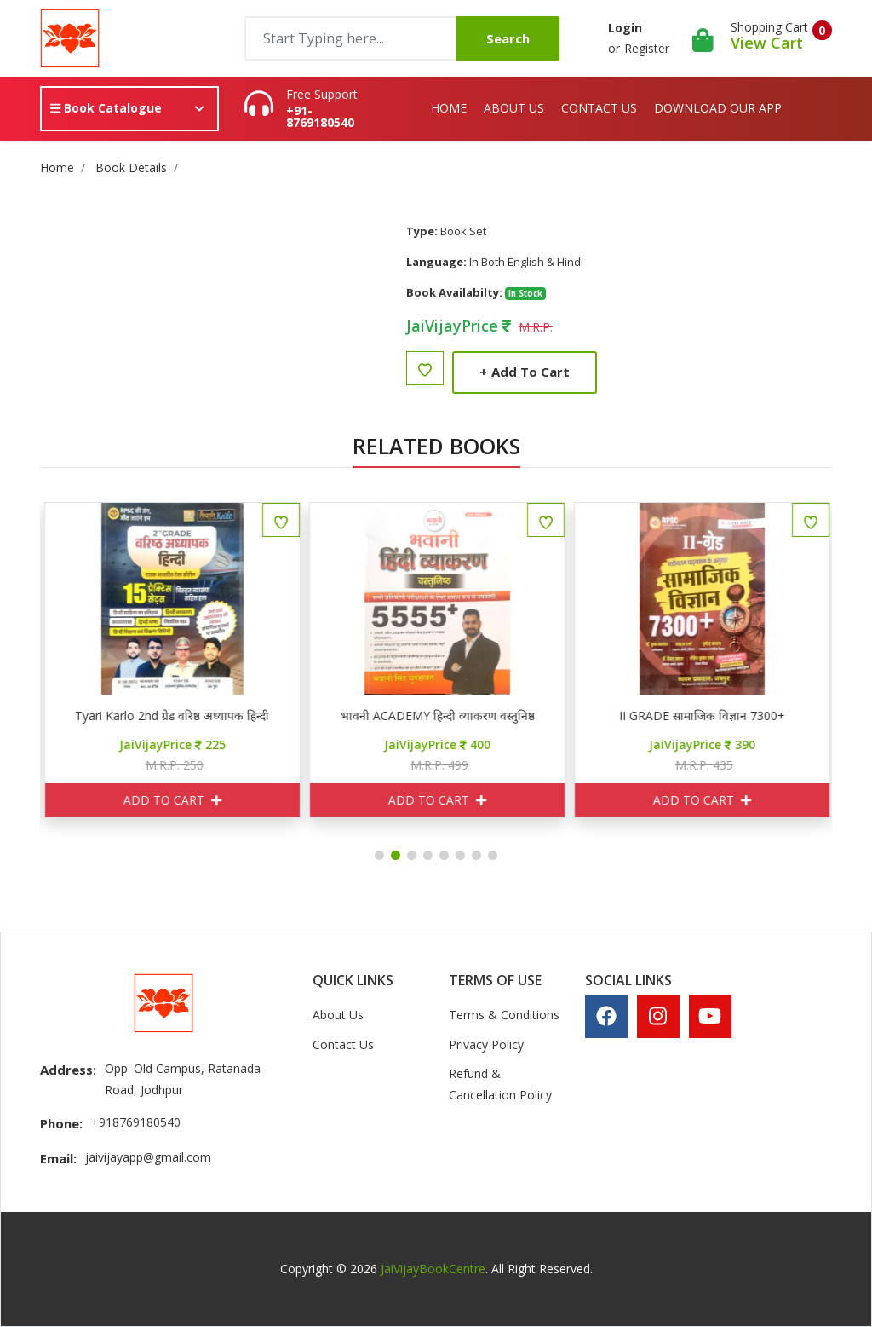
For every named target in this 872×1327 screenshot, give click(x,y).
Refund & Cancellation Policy (500, 1084)
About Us (514, 108)
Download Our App (718, 108)
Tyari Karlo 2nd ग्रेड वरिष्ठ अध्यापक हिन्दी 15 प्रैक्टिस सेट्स (339, 716)
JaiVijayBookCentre (433, 1269)
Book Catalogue (106, 108)
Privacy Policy (486, 1044)
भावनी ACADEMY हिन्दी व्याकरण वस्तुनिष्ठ (604, 716)
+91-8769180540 (320, 117)
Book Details (131, 167)
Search (508, 38)
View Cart (767, 42)
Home (449, 108)
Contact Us (599, 108)
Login (625, 28)
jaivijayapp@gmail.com (148, 1157)
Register (646, 48)
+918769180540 (136, 1122)
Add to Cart (524, 371)
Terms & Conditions (504, 1015)
